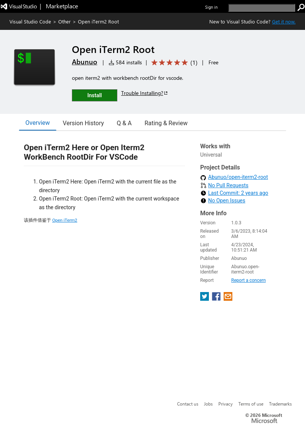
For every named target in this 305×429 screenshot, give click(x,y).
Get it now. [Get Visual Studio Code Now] (284, 21)
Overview (37, 122)
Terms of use (250, 404)
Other (64, 21)
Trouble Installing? (144, 92)
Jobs (208, 404)
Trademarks (280, 404)
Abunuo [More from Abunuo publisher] (84, 61)
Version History (83, 123)
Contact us (187, 404)
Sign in (211, 7)
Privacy (225, 404)
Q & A (124, 123)
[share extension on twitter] (205, 298)
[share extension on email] (228, 298)
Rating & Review (166, 123)
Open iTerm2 (64, 220)
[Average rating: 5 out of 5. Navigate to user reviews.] (173, 62)
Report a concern (248, 280)
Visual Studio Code (30, 21)
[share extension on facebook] (217, 298)
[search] (261, 8)
